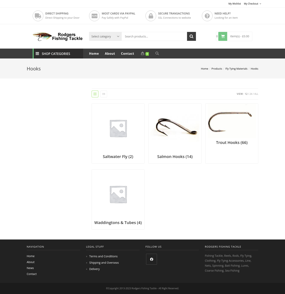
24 (251, 94)
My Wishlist (234, 3)
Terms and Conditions (103, 256)
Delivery (94, 269)
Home (31, 256)
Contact (32, 274)
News (30, 268)
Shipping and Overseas (104, 262)
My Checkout (252, 3)
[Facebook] (151, 259)
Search (191, 36)
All (256, 94)
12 (246, 94)
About (30, 262)
